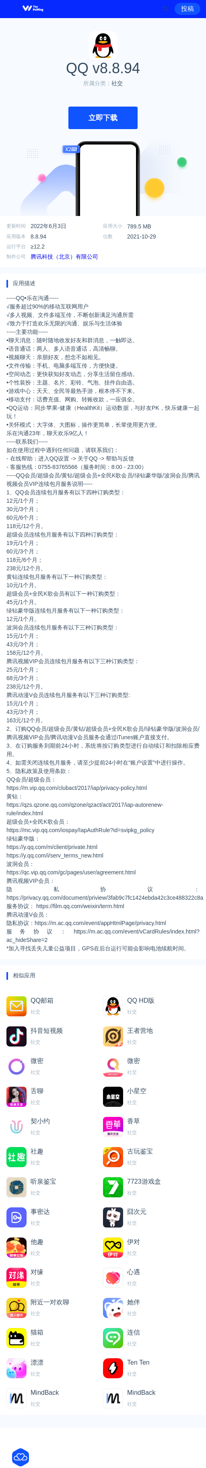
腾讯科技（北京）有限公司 (64, 256)
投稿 (187, 8)
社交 (117, 83)
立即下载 (103, 118)
